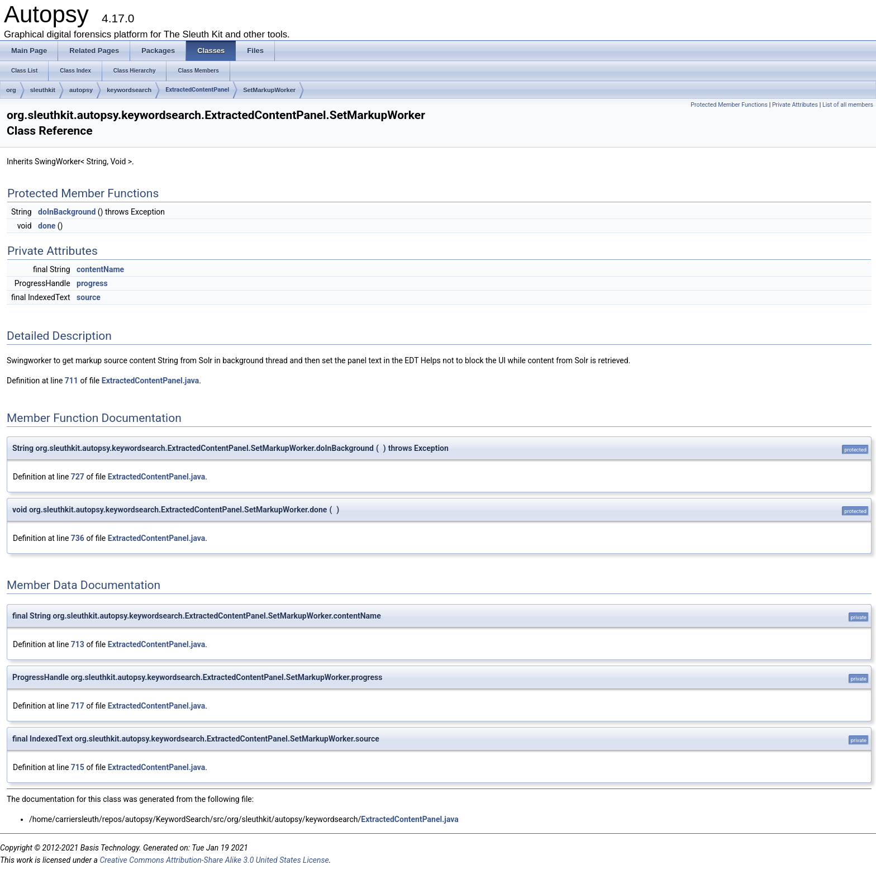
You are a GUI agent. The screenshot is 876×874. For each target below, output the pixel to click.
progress (92, 283)
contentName (100, 269)
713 (77, 644)
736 (77, 538)
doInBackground (67, 211)
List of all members (847, 104)
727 (77, 476)
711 (71, 380)
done (46, 225)
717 (77, 705)
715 (77, 767)
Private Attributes (795, 104)
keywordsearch (129, 90)
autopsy (81, 90)
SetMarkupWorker (269, 90)
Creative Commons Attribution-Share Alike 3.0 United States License (213, 860)
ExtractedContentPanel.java (150, 380)
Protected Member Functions (729, 104)
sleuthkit (42, 90)
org (11, 90)
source (89, 297)
